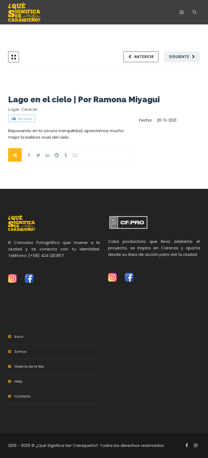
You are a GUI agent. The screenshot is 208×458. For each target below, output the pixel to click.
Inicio (19, 336)
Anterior (144, 56)
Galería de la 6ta (29, 366)
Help (18, 381)
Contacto (22, 396)
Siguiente (179, 56)
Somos (20, 351)
